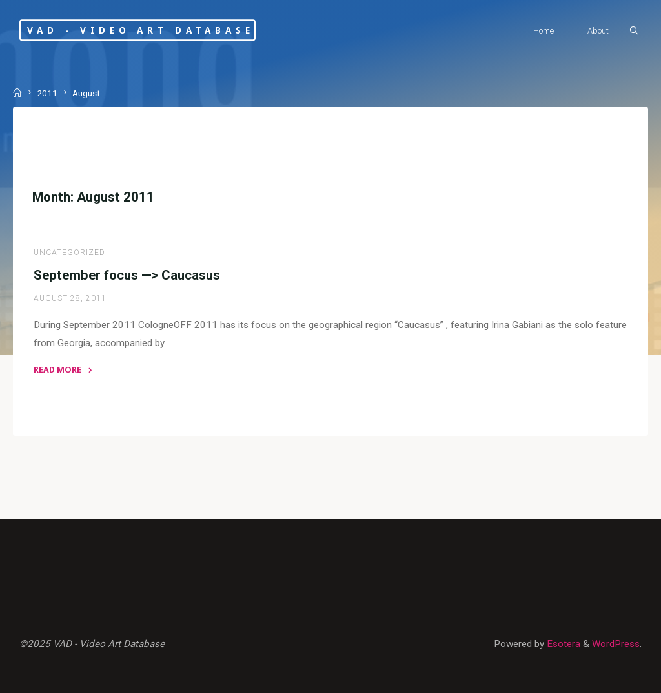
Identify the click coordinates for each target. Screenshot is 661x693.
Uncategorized (69, 252)
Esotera (562, 644)
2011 (47, 93)
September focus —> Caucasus (127, 275)
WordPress (616, 644)
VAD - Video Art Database (140, 30)
